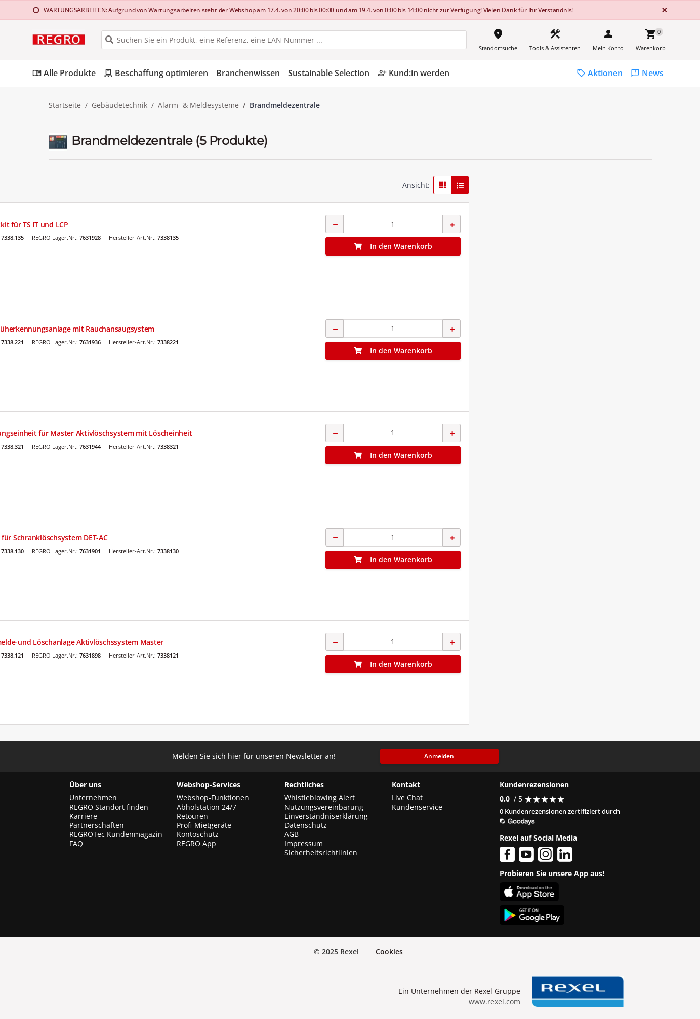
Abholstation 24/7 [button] (206, 807)
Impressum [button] (303, 843)
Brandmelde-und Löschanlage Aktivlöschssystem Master (377, 642)
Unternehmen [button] (93, 798)
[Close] (662, 10)
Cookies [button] (389, 951)
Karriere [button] (83, 816)
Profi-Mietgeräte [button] (204, 825)
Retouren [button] (192, 816)
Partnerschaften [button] (96, 825)
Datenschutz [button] (305, 825)
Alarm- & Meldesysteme (198, 105)
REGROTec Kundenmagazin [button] (115, 834)
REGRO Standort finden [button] (108, 807)
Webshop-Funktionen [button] (213, 798)
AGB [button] (291, 834)
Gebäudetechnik (119, 105)
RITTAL (292, 215)
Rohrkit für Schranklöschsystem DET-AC (349, 537)
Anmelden (439, 756)
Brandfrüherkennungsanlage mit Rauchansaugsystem (373, 329)
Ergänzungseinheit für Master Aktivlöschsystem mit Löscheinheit (392, 433)
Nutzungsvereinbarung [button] (323, 807)
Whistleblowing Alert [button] (319, 798)
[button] (120, 181)
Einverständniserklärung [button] (326, 816)
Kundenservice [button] (417, 807)
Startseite (65, 105)
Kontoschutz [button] (198, 834)
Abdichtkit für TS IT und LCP (330, 224)
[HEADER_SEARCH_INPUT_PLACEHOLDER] (284, 39)
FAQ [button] (76, 843)
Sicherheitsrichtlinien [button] (320, 852)
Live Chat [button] (407, 798)
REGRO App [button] (196, 843)
